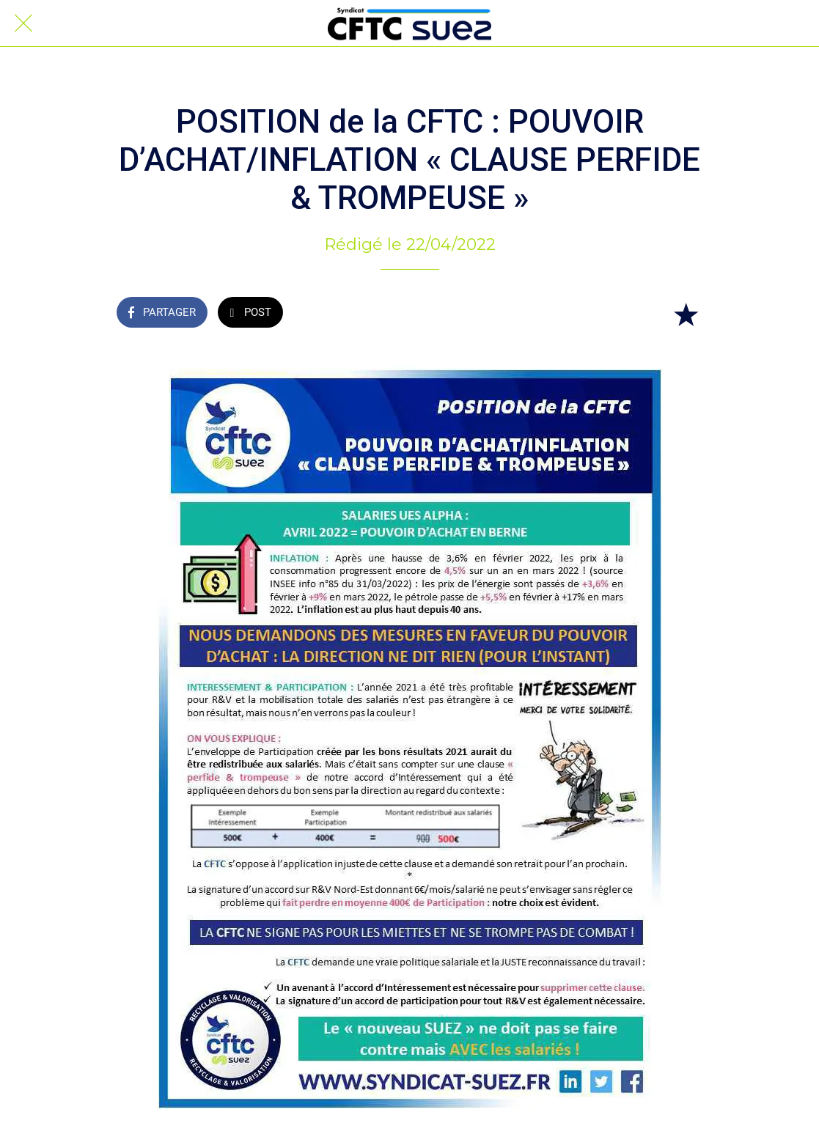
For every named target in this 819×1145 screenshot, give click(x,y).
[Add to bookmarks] (685, 313)
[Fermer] (23, 23)
